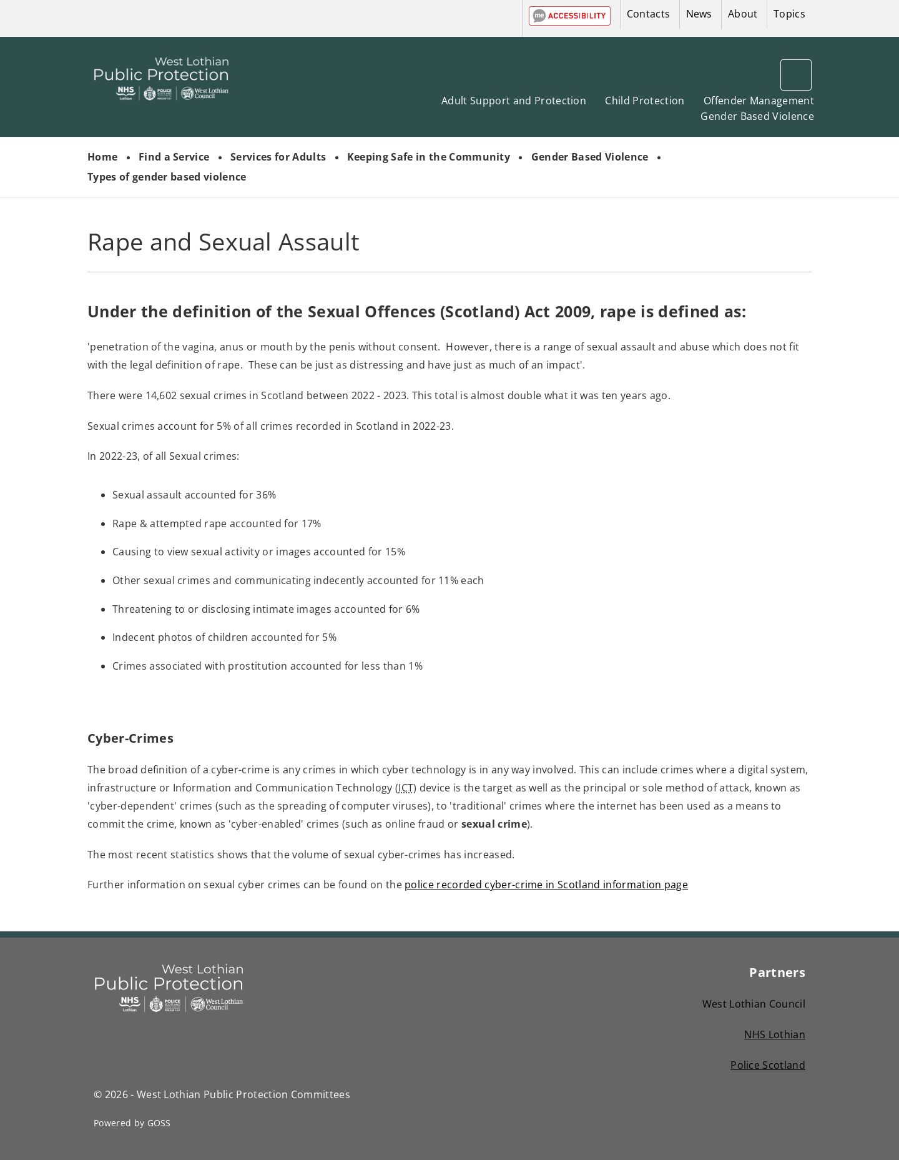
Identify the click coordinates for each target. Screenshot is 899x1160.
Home (102, 157)
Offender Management (759, 100)
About (743, 14)
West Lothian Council (753, 1004)
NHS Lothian (774, 1034)
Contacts (649, 14)
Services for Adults (278, 157)
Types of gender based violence (167, 177)
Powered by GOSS (132, 1123)
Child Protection (644, 100)
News (699, 14)
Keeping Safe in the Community (428, 157)
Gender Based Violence (757, 116)
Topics (789, 14)
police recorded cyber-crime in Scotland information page (546, 884)
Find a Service (174, 157)
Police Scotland (767, 1065)
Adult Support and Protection (513, 100)
